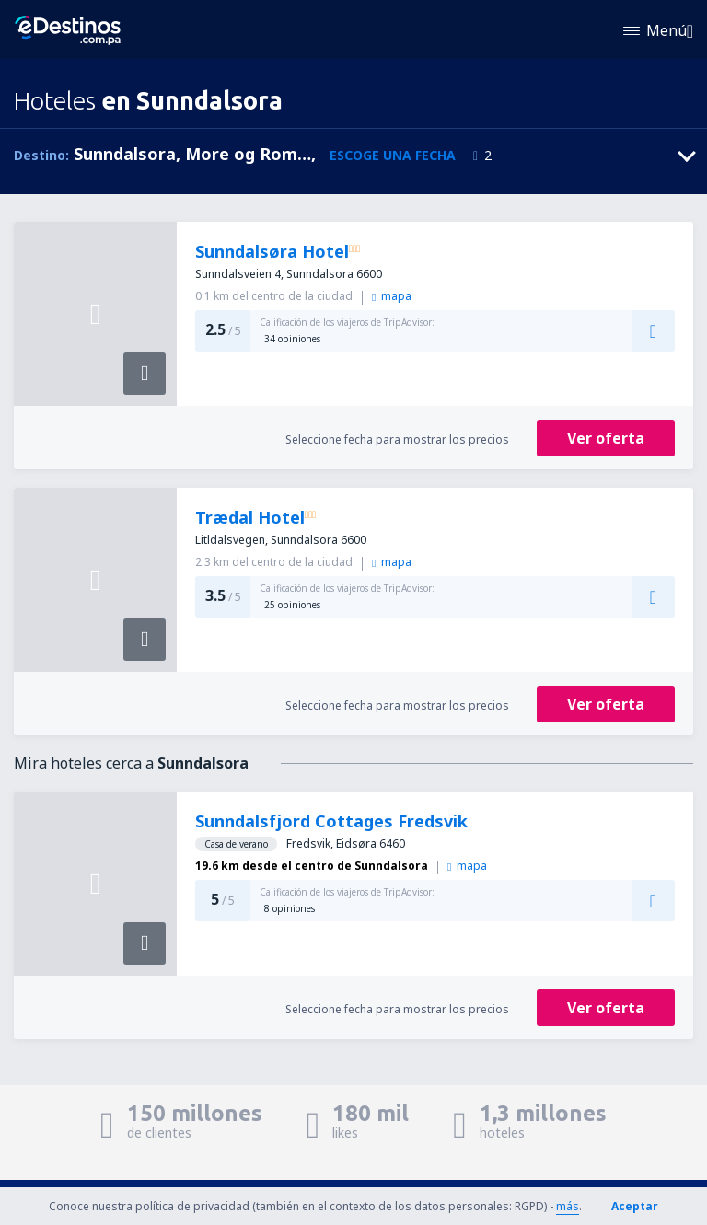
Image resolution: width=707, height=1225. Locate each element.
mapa (391, 296)
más (567, 1206)
